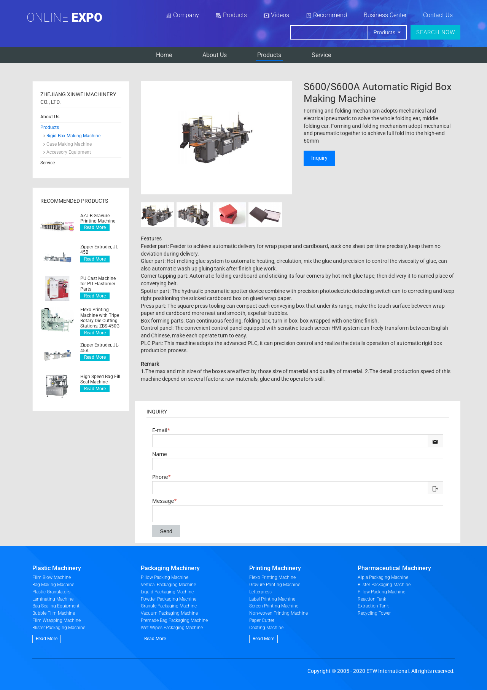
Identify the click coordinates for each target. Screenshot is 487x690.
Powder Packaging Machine (168, 599)
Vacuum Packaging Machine (169, 613)
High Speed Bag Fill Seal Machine (100, 379)
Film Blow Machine (51, 577)
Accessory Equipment (68, 152)
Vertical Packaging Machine (168, 584)
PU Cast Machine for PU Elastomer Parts (98, 284)
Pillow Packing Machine (164, 577)
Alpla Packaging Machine (383, 577)
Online (64, 17)
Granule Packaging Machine (169, 606)
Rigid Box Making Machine (73, 135)
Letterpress (260, 592)
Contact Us (438, 15)
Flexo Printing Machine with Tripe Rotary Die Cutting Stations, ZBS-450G (99, 318)
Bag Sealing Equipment (56, 606)
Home (164, 55)
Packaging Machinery (170, 568)
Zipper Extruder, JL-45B (99, 249)
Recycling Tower (374, 613)
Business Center (385, 15)
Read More (95, 227)
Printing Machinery (275, 568)
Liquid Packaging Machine (167, 592)
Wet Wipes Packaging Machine (172, 627)
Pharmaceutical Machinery (394, 568)
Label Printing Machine (272, 599)
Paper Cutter (261, 620)
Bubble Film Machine (53, 613)
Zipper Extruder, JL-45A (99, 347)
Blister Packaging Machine (58, 627)
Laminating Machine (52, 599)
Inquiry (319, 158)
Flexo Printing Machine (272, 577)
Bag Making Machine (53, 584)
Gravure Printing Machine (274, 584)
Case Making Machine (69, 144)
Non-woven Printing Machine (278, 613)
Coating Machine (266, 627)
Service (321, 55)
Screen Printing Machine (273, 606)
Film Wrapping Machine (56, 620)
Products (269, 55)
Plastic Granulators (51, 592)
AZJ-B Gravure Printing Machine (97, 218)
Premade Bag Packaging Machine (174, 620)
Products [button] (385, 32)
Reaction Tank (372, 599)
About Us (214, 55)
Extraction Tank (373, 606)
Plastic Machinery (56, 568)
